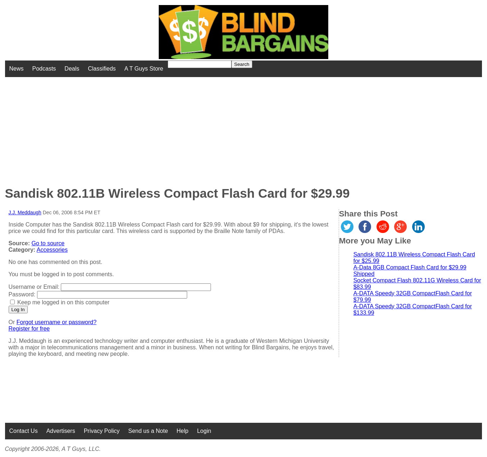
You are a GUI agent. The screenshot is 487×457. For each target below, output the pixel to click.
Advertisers (60, 431)
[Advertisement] (196, 127)
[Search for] (199, 64)
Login (204, 431)
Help (183, 431)
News (16, 69)
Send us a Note (148, 431)
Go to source (48, 243)
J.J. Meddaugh (25, 212)
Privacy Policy (102, 431)
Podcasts (44, 69)
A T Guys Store (144, 69)
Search (241, 64)
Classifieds (102, 69)
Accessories (52, 250)
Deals (71, 69)
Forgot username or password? (56, 322)
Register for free (29, 329)
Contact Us (23, 431)
